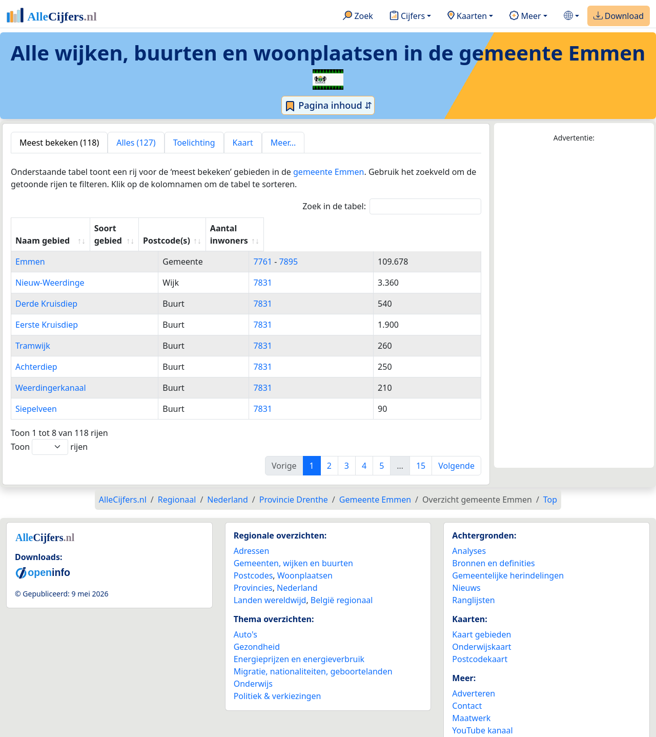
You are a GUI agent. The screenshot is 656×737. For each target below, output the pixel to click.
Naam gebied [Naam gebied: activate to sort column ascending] (42, 228)
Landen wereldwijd (270, 587)
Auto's (245, 622)
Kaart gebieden (481, 622)
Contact (467, 693)
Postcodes (253, 563)
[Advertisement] (574, 306)
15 (420, 453)
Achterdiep (36, 354)
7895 (334, 249)
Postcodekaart (479, 646)
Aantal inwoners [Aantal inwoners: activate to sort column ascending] (413, 228)
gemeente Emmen (328, 171)
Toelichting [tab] (194, 142)
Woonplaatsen (305, 563)
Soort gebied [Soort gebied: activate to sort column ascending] (238, 228)
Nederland (297, 575)
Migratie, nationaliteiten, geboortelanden (313, 659)
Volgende (456, 453)
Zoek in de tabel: (391, 206)
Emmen (30, 249)
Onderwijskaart (481, 634)
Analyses (469, 538)
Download (618, 16)
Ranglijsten (473, 587)
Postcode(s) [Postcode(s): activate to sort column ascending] (322, 228)
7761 (309, 249)
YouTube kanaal (482, 718)
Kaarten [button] (467, 16)
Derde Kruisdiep (46, 291)
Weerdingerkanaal (50, 375)
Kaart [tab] (243, 142)
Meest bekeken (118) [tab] (59, 142)
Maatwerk (471, 705)
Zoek (358, 16)
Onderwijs (253, 671)
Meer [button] (525, 16)
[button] (571, 16)
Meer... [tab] (283, 142)
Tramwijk (32, 333)
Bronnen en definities (493, 550)
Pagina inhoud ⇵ (328, 105)
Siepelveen (36, 396)
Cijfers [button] (407, 16)
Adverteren (473, 681)
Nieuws (466, 575)
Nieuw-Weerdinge (50, 270)
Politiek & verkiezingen (277, 683)
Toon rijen (49, 435)
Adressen (252, 538)
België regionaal (342, 587)
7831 (309, 270)
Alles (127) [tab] (135, 142)
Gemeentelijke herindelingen (508, 563)
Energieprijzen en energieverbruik (299, 646)
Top (550, 487)
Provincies (253, 575)
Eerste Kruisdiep (46, 312)
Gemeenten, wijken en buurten (293, 550)
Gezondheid (257, 634)
